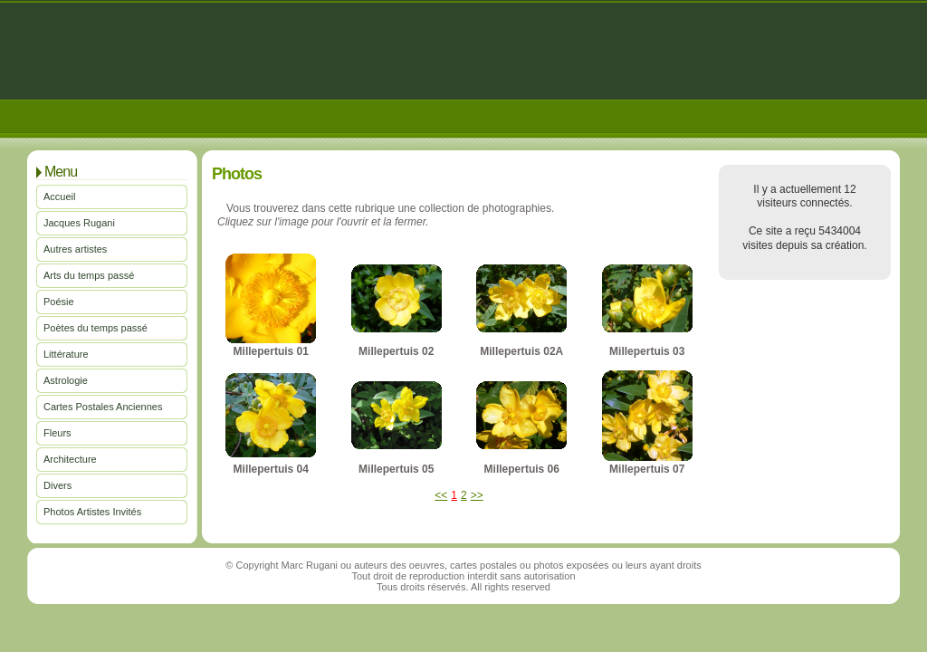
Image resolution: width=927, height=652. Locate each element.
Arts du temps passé (88, 275)
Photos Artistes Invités (92, 511)
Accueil (59, 196)
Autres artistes (75, 249)
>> (477, 495)
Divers (57, 485)
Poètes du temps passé (95, 327)
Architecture (70, 459)
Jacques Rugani (79, 222)
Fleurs (57, 432)
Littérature (66, 354)
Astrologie (65, 380)
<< (441, 495)
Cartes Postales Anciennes (102, 406)
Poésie (58, 301)
